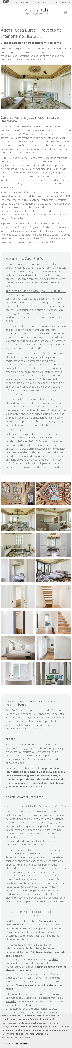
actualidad (29, 2)
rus (69, 2)
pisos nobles (56, 230)
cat (60, 2)
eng (64, 2)
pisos (46, 234)
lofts (45, 230)
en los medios (18, 2)
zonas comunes (17, 238)
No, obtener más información (16, 1039)
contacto (40, 2)
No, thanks (21, 1045)
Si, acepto (8, 1045)
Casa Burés (10, 126)
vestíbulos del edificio (22, 966)
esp (56, 2)
